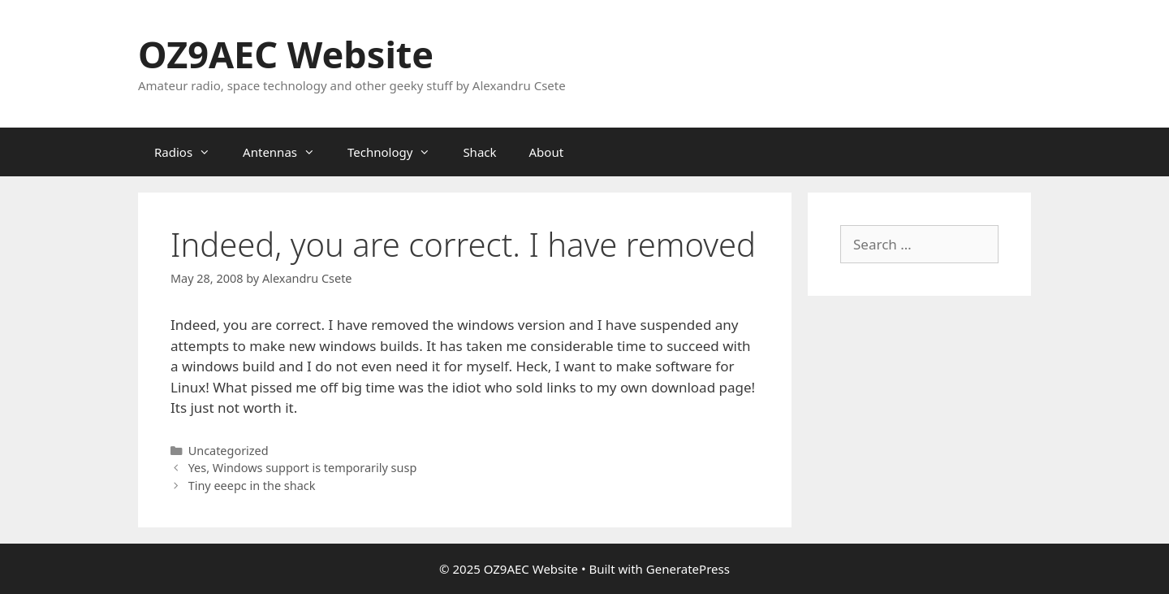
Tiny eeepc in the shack (252, 485)
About (546, 152)
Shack (479, 152)
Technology (396, 152)
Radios (190, 152)
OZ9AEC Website (286, 54)
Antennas (287, 152)
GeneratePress (688, 569)
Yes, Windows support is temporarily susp (302, 467)
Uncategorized (228, 450)
